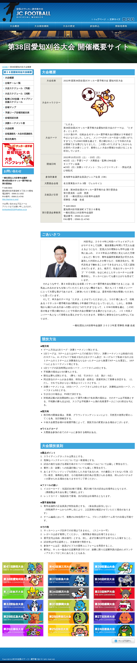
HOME (5, 67)
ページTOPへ (68, 641)
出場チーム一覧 (18, 83)
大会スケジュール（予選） (18, 88)
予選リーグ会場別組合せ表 (18, 112)
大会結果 (18, 128)
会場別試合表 (18, 117)
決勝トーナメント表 (18, 123)
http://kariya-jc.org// (10, 199)
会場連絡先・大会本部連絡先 (18, 133)
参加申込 (95, 26)
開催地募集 (121, 26)
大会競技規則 (42, 26)
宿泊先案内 (18, 139)
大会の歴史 (68, 26)
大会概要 (15, 26)
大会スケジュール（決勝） (18, 93)
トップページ (98, 19)
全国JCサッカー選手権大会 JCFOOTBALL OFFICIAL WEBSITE (27, 11)
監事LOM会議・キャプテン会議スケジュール (18, 100)
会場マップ (18, 107)
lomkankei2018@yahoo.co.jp (14, 209)
